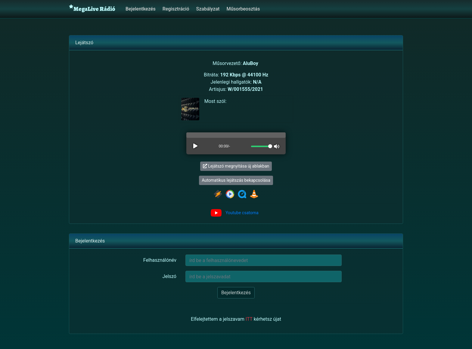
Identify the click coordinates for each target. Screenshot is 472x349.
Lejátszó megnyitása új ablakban (236, 166)
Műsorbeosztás (243, 9)
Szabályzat (208, 9)
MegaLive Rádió (92, 9)
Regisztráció (176, 9)
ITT (249, 319)
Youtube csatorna (241, 212)
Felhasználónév (159, 260)
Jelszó (169, 276)
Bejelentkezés (141, 9)
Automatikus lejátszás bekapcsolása (236, 180)
